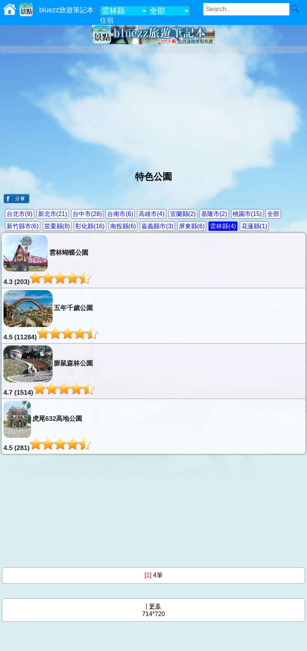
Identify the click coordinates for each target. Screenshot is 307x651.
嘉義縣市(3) (157, 226)
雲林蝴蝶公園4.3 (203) (47, 260)
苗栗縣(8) (57, 226)
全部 (273, 214)
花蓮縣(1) (254, 226)
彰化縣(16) (89, 226)
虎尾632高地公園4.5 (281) (47, 426)
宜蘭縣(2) (183, 214)
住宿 (107, 20)
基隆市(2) (214, 214)
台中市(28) (87, 214)
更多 (155, 606)
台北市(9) (20, 214)
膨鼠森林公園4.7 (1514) (49, 370)
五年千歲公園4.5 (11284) (50, 315)
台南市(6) (120, 214)
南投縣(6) (123, 226)
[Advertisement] (153, 109)
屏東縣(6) (192, 226)
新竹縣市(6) (23, 226)
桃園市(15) (247, 214)
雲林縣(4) (223, 226)
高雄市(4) (152, 214)
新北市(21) (52, 214)
